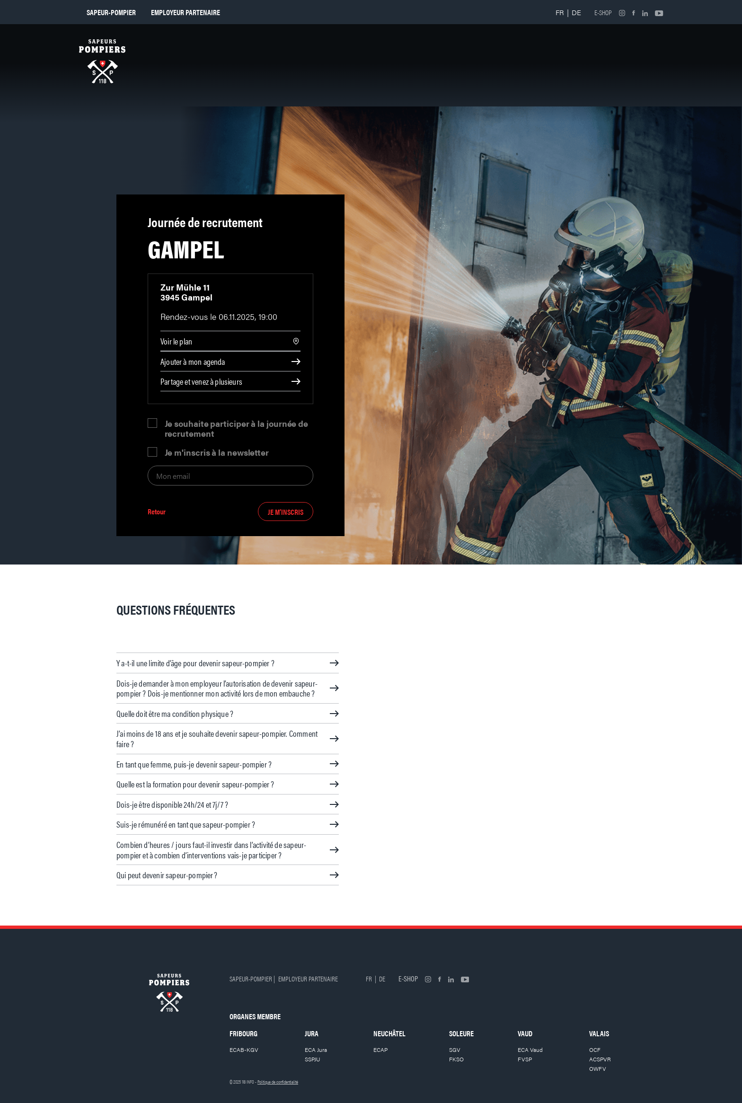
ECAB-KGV (244, 1049)
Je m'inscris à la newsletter (217, 452)
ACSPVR (600, 1059)
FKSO (456, 1059)
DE (576, 12)
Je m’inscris (285, 511)
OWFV (597, 1068)
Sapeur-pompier (111, 12)
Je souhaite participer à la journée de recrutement (237, 428)
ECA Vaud (530, 1049)
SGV (454, 1049)
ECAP (380, 1049)
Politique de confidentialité (277, 1081)
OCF (595, 1049)
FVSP (525, 1059)
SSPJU (312, 1059)
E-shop (603, 12)
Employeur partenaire (185, 12)
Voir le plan (176, 341)
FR (560, 12)
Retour (157, 511)
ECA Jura (316, 1049)
